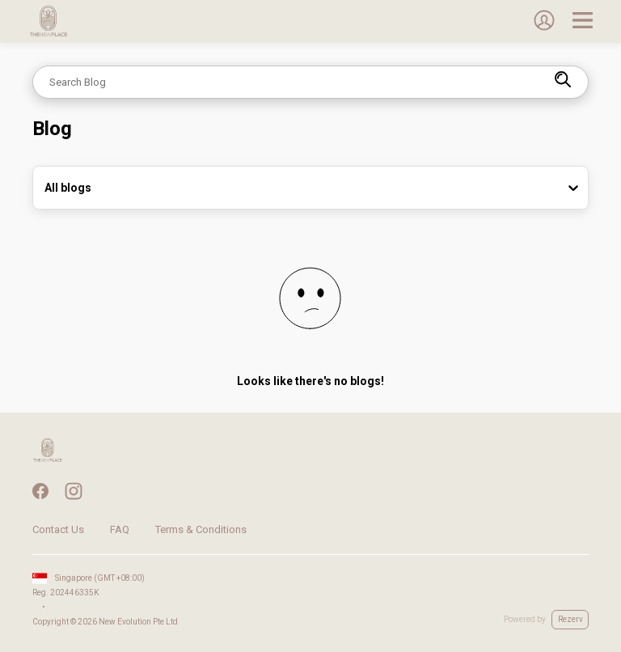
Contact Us (58, 529)
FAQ (119, 529)
